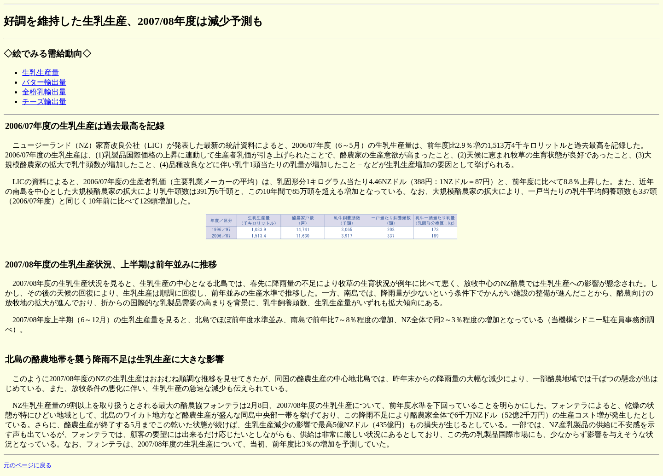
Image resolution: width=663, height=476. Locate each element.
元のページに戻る (28, 465)
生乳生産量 (40, 72)
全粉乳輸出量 (44, 92)
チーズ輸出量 (44, 101)
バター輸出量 (44, 82)
